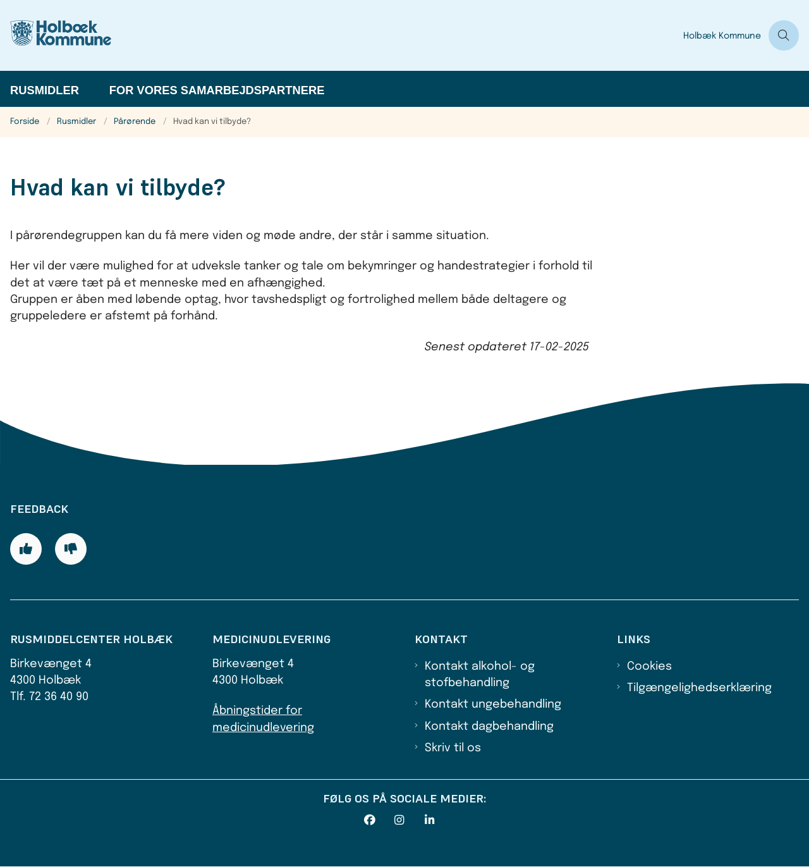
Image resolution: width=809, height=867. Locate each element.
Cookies (649, 666)
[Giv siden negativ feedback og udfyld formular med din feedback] (71, 549)
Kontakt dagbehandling (489, 726)
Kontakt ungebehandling (493, 704)
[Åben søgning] (784, 35)
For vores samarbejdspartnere (217, 90)
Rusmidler (44, 90)
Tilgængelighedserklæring (699, 688)
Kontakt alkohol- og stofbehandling (480, 675)
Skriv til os (453, 748)
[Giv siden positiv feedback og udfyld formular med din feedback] (26, 549)
